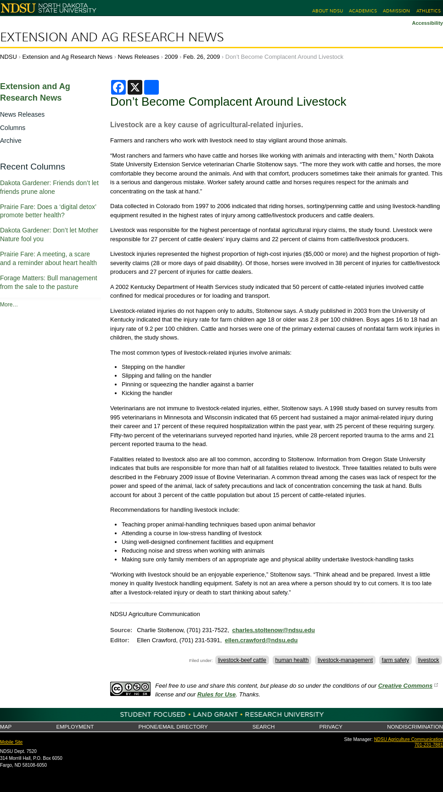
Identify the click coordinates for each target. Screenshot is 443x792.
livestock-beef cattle (242, 660)
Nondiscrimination (415, 727)
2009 (171, 56)
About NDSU (327, 11)
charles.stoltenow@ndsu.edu (273, 630)
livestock (428, 660)
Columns (12, 127)
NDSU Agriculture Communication (408, 739)
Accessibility (427, 23)
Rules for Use (216, 694)
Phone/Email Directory (172, 727)
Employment (75, 727)
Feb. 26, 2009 (201, 56)
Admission (396, 11)
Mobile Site (11, 742)
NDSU (8, 56)
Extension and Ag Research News (112, 37)
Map (5, 727)
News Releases (138, 56)
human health (292, 660)
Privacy (331, 727)
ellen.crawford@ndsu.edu (261, 640)
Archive (11, 140)
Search (263, 727)
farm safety (395, 660)
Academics (363, 11)
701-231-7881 (429, 744)
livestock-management (345, 660)
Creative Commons (405, 685)
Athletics (428, 11)
